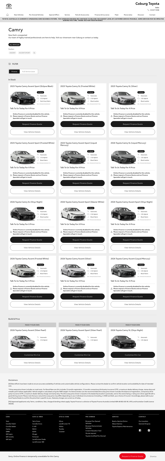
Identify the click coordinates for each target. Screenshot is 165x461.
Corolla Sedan (11, 426)
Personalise (128, 15)
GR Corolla (10, 437)
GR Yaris (9, 439)
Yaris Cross (36, 421)
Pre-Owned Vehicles (36, 15)
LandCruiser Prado (39, 439)
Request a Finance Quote (132, 456)
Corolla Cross (37, 424)
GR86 (8, 431)
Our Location (143, 421)
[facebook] (140, 430)
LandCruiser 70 (64, 424)
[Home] (7, 14)
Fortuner (35, 437)
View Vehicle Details (32, 132)
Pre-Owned (90, 416)
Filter (15, 63)
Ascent (12, 53)
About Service (117, 424)
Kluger (34, 434)
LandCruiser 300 (38, 442)
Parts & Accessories (82, 15)
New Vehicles (19, 15)
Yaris (7, 421)
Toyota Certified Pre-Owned (96, 436)
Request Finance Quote (32, 124)
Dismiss (153, 456)
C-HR (34, 426)
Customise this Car (32, 355)
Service (67, 15)
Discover (141, 15)
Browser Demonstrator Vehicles (94, 427)
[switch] (23, 71)
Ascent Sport (24, 53)
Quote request (91, 433)
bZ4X (34, 431)
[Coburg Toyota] (9, 6)
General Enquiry (144, 424)
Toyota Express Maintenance (122, 426)
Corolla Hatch (11, 424)
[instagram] (149, 430)
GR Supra (9, 434)
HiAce (61, 426)
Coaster (62, 431)
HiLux (61, 421)
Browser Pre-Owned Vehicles (93, 422)
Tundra (61, 429)
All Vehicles (15, 45)
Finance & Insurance (102, 15)
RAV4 (34, 429)
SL (34, 53)
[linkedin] (158, 430)
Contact (152, 15)
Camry (8, 429)
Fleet (116, 15)
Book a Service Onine (119, 421)
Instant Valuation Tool (93, 431)
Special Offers (54, 15)
